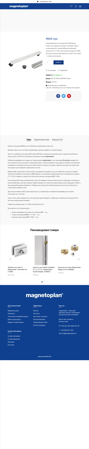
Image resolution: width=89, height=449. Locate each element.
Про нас (35, 310)
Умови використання (40, 322)
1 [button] (42, 281)
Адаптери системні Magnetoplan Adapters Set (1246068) (69, 268)
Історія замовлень (14, 339)
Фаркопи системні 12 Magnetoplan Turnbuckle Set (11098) (17, 269)
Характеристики (41, 139)
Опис (28, 139)
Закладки (11, 342)
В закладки (52, 70)
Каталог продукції (39, 325)
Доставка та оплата (40, 316)
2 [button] (44, 281)
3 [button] (46, 281)
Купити (58, 62)
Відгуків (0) (57, 139)
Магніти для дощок (14, 319)
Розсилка (11, 345)
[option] (19, 257)
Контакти (36, 313)
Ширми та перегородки (15, 322)
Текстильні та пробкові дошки (18, 316)
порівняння (63, 70)
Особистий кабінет (14, 336)
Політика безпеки (39, 319)
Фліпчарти (11, 313)
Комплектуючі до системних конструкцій (66, 88)
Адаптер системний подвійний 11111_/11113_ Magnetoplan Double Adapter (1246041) (44, 269)
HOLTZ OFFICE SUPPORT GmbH (61, 78)
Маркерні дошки (13, 310)
